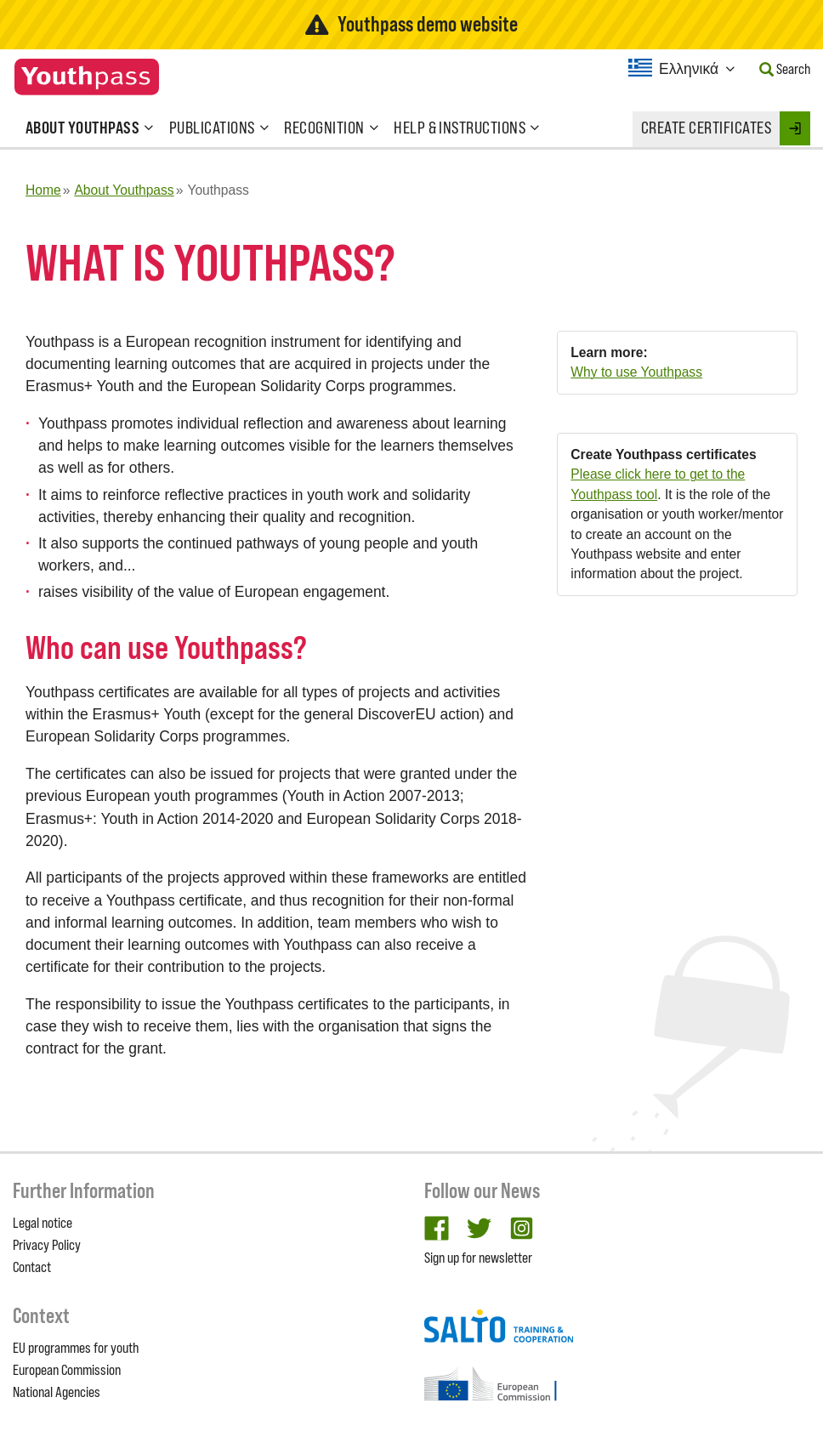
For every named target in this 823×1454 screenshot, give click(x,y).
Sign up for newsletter (478, 1257)
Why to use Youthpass (636, 372)
